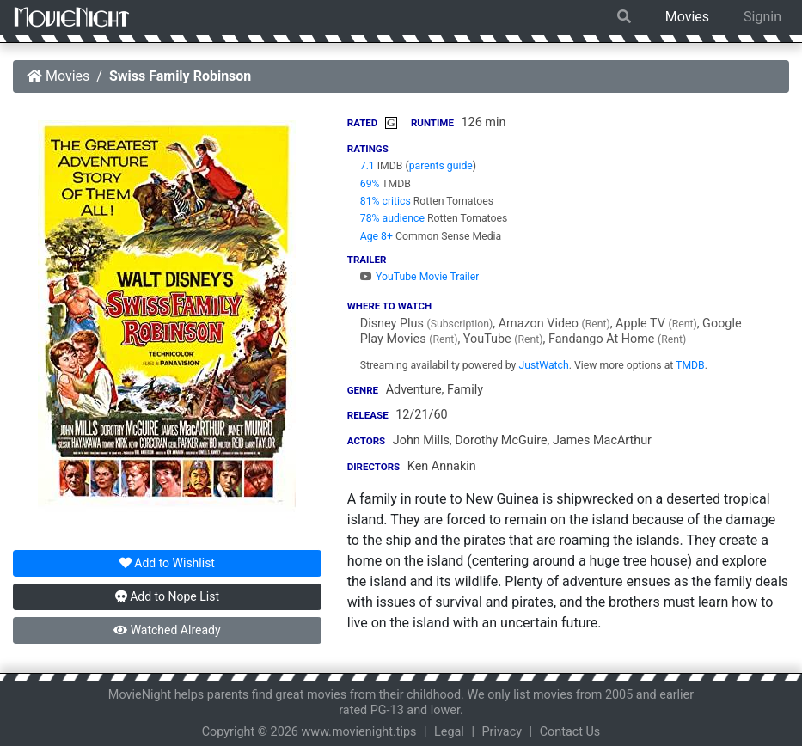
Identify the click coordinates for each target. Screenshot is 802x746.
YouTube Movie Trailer (420, 277)
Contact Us (570, 732)
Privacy (502, 732)
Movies (687, 17)
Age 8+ (376, 236)
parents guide (441, 166)
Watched (166, 630)
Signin (762, 17)
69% (370, 184)
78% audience (392, 218)
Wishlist (167, 563)
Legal (449, 732)
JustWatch (543, 365)
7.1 (367, 166)
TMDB (690, 365)
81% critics (385, 201)
